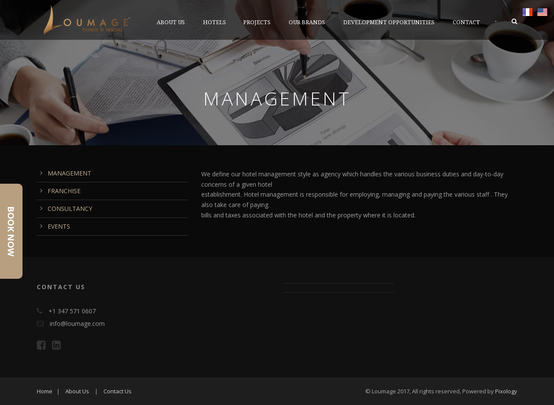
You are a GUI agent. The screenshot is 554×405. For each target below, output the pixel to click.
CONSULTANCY (70, 208)
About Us (77, 391)
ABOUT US (171, 22)
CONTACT (466, 22)
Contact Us (117, 391)
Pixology (506, 391)
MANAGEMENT (69, 173)
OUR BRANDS (307, 22)
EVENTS (59, 226)
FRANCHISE (64, 191)
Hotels (214, 22)
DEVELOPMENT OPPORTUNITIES (389, 22)
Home (44, 391)
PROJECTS (257, 22)
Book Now (11, 231)
